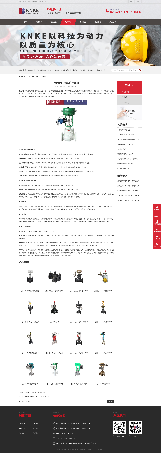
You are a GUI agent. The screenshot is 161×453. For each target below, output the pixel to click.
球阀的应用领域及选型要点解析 (127, 190)
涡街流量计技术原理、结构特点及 (128, 186)
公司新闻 (125, 103)
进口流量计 (31, 70)
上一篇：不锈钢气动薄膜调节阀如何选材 (32, 392)
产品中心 (39, 22)
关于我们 (83, 22)
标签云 (132, 1)
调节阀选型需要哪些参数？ (126, 163)
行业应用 (53, 22)
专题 (126, 1)
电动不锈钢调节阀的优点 (125, 144)
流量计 (139, 1)
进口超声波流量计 (54, 70)
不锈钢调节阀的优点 (123, 130)
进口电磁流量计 (42, 70)
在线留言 (98, 22)
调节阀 (28, 402)
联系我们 (112, 22)
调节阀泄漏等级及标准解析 (126, 135)
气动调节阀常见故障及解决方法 (127, 159)
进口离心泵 (91, 70)
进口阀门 (75, 70)
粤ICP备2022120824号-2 (95, 449)
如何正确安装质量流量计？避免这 (128, 195)
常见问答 (43, 76)
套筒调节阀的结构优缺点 (125, 154)
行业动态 (125, 97)
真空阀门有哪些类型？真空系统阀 (128, 181)
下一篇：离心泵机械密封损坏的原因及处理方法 (34, 396)
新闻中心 (68, 22)
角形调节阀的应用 (123, 149)
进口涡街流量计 (66, 70)
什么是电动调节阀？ (123, 168)
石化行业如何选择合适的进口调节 (128, 139)
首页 (25, 22)
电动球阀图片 (101, 70)
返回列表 (110, 402)
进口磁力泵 (83, 70)
